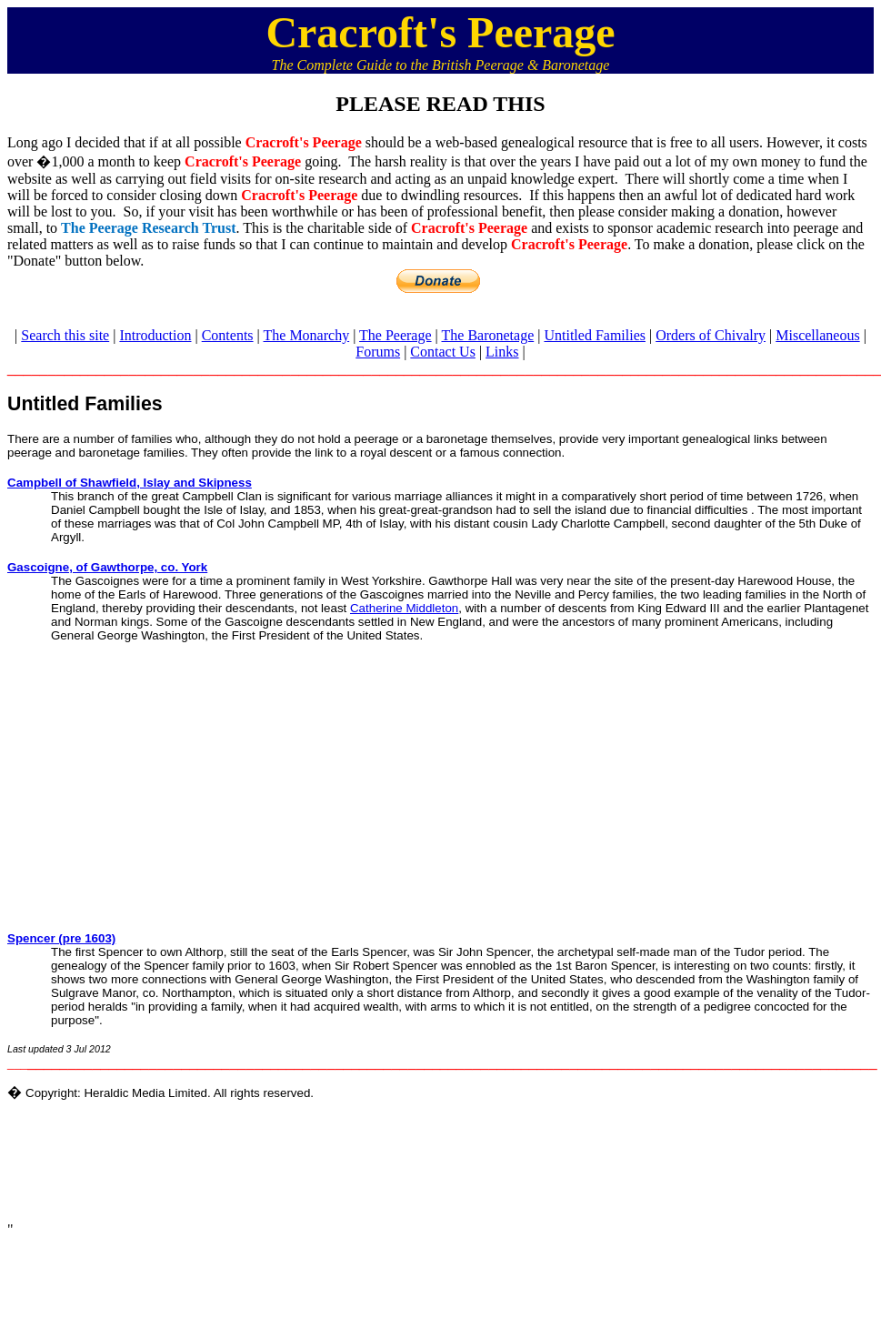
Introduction (155, 335)
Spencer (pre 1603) (61, 938)
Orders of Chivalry (711, 335)
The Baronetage (488, 335)
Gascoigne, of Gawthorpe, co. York (107, 567)
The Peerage (395, 335)
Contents (228, 335)
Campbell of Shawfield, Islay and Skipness (129, 482)
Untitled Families (595, 335)
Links (502, 351)
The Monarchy (307, 335)
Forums (377, 351)
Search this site (65, 335)
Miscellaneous (817, 335)
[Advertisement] (441, 778)
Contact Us (443, 351)
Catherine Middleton (404, 608)
